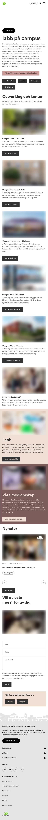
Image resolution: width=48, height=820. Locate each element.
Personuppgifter (7, 781)
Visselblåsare (6, 791)
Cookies (4, 800)
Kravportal (5, 796)
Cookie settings (7, 805)
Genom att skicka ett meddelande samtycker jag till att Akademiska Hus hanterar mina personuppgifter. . (23, 675)
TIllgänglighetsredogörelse (10, 786)
